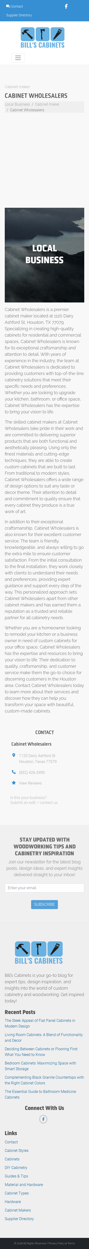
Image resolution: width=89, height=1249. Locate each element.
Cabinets (12, 1158)
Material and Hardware (24, 1184)
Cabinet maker (17, 87)
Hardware (13, 1201)
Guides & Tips (16, 1175)
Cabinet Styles (16, 1150)
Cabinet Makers (18, 1210)
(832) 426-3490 (32, 772)
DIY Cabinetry (16, 1167)
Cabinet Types (17, 1192)
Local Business (17, 104)
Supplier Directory (19, 15)
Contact (14, 6)
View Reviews (30, 782)
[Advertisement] (44, 161)
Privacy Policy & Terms (61, 1243)
